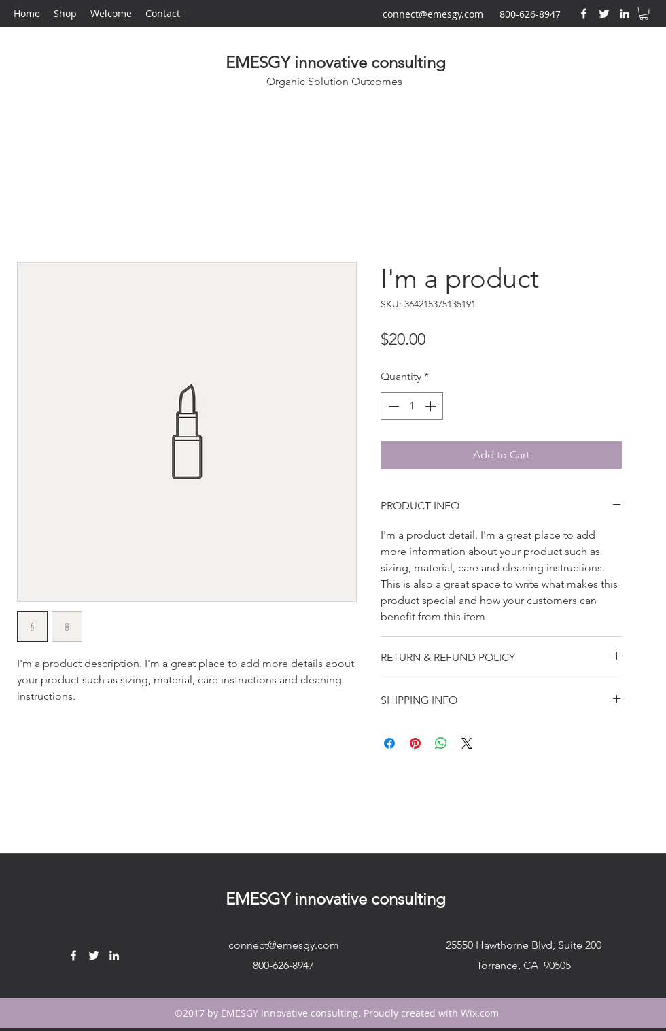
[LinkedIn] (624, 13)
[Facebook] (584, 13)
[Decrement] (392, 406)
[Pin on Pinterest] (415, 743)
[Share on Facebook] (389, 743)
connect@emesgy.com (433, 13)
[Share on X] (467, 743)
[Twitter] (604, 13)
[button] (644, 13)
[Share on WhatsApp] (441, 743)
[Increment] (431, 406)
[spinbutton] (412, 406)
